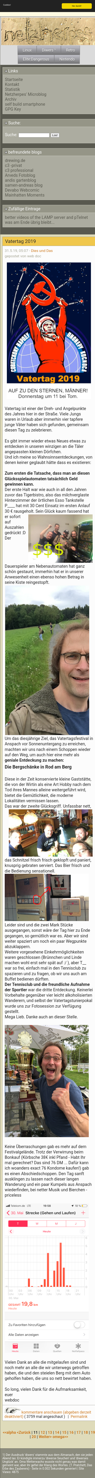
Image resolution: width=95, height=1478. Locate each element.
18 (86, 1432)
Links (11, 71)
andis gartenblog (20, 180)
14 (57, 1432)
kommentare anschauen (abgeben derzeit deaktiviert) (48, 1414)
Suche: (13, 122)
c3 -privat (13, 165)
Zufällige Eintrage (23, 208)
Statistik (12, 89)
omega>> (60, 1437)
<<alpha (10, 1432)
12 (43, 1432)
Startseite (14, 79)
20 (34, 1437)
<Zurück (24, 1432)
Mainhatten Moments (25, 195)
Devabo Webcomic (22, 190)
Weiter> (46, 1437)
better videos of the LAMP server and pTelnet (46, 217)
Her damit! (77, 6)
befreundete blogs (23, 152)
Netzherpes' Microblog (25, 94)
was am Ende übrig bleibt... (29, 222)
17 (78, 1432)
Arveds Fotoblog (20, 175)
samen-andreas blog (23, 185)
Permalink (79, 1416)
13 (50, 1432)
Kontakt (12, 84)
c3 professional (19, 170)
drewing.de (15, 160)
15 (64, 1432)
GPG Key (13, 109)
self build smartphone (25, 104)
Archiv (11, 99)
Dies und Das (42, 251)
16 (71, 1432)
